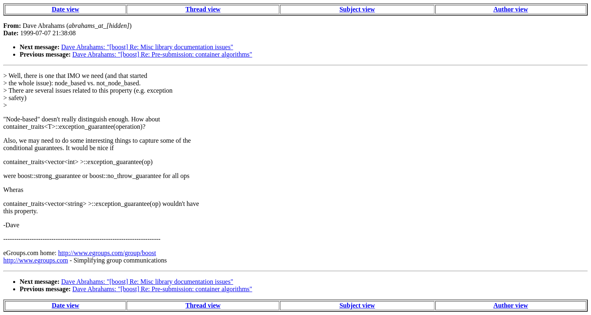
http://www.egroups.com (35, 260)
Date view (65, 9)
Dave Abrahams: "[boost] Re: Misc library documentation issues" (147, 46)
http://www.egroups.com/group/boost (107, 252)
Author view (510, 9)
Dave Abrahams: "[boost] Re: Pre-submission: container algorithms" (162, 54)
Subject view (357, 9)
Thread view (203, 9)
